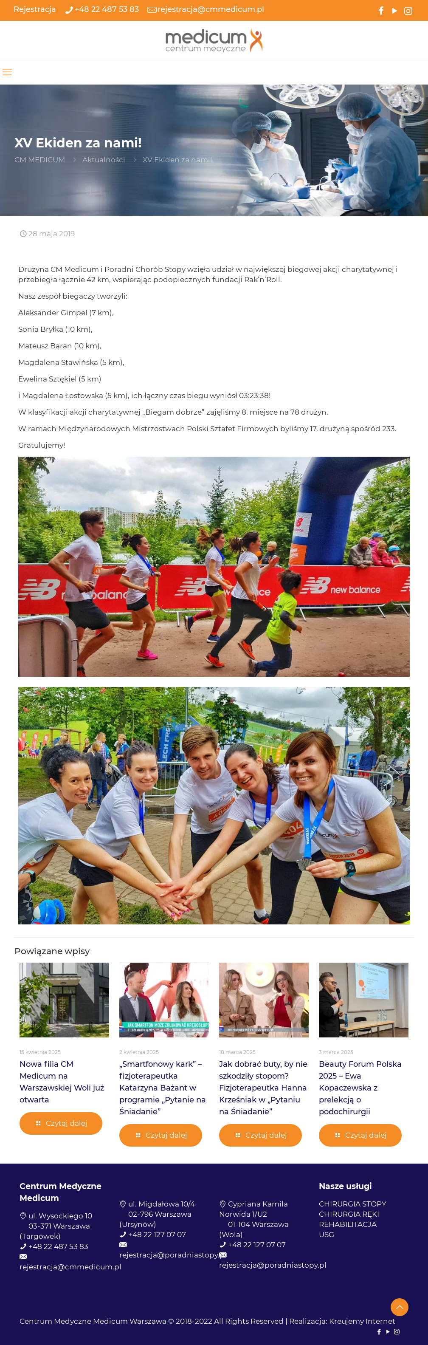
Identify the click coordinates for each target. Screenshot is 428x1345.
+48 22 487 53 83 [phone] (107, 9)
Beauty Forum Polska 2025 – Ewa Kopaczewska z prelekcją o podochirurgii (360, 1088)
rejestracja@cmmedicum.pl (70, 1267)
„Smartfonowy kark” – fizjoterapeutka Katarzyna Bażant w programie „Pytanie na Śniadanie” (162, 1088)
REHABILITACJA (348, 1224)
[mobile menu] (7, 72)
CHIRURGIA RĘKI (349, 1214)
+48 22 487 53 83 (58, 1246)
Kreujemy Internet (362, 1321)
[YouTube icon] (394, 10)
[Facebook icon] (381, 10)
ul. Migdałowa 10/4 (161, 1204)
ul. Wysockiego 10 (60, 1216)
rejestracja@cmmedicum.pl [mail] (211, 9)
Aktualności (103, 159)
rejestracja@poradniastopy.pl (173, 1255)
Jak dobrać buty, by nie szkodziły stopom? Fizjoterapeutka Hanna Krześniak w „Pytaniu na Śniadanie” (263, 1088)
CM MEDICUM (39, 159)
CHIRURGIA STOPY (352, 1204)
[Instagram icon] (408, 10)
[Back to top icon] (399, 1307)
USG (326, 1234)
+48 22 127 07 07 (157, 1234)
